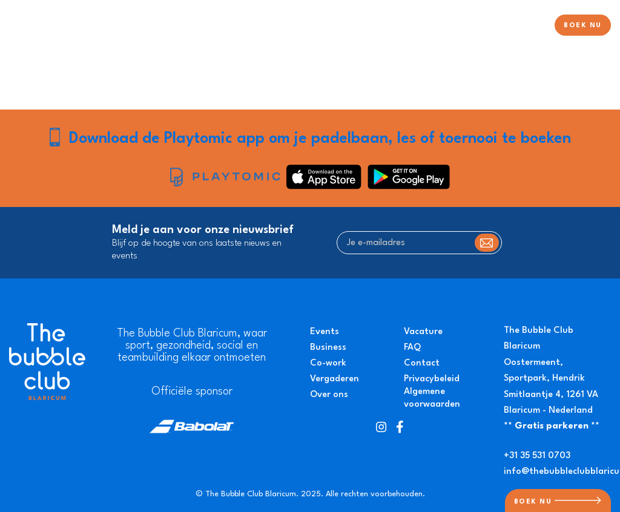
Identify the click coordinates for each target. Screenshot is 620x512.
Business (328, 347)
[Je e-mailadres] (419, 242)
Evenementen (463, 26)
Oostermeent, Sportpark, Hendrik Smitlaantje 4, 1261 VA (551, 378)
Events (324, 331)
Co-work (328, 363)
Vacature (423, 331)
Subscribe (487, 243)
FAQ (412, 347)
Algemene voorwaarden (432, 398)
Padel (320, 26)
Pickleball (403, 26)
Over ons (523, 26)
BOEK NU (583, 25)
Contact (422, 363)
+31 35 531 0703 (537, 456)
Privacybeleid (432, 379)
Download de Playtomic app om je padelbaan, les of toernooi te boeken (320, 138)
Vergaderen (334, 379)
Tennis (357, 26)
